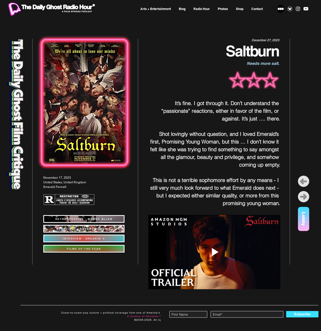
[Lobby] (303, 219)
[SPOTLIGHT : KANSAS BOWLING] (84, 229)
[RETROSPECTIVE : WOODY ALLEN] (84, 219)
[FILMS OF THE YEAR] (84, 249)
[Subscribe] (302, 314)
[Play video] (214, 252)
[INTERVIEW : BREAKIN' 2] (84, 238)
